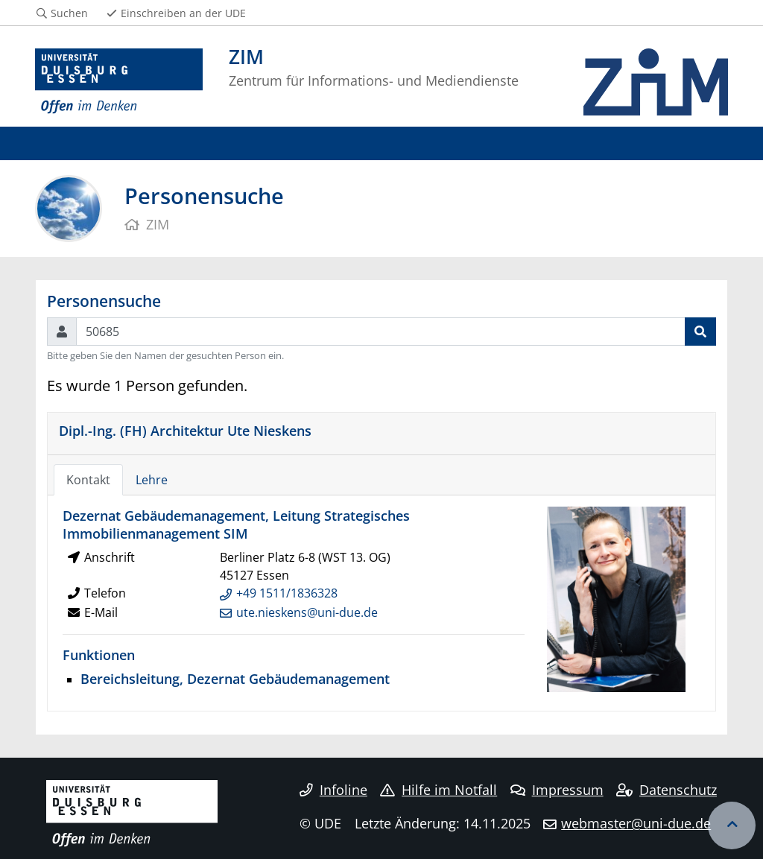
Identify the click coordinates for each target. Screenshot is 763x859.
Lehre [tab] (152, 480)
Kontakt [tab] (88, 480)
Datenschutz (666, 790)
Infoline (333, 790)
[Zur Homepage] (119, 81)
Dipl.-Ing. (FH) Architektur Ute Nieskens (185, 430)
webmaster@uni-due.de (636, 823)
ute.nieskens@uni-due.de (307, 612)
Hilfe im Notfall (438, 790)
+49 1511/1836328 (287, 593)
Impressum (557, 790)
